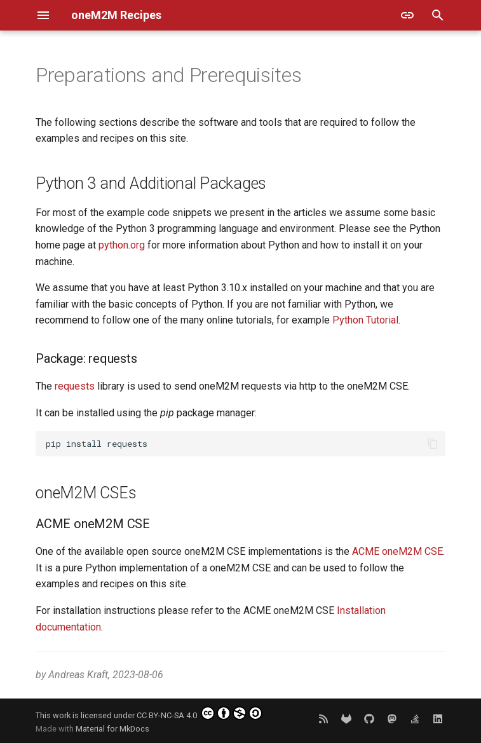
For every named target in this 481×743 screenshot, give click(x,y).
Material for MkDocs (112, 728)
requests (75, 386)
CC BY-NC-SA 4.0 (199, 713)
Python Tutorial (365, 320)
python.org (121, 245)
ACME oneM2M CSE (397, 551)
